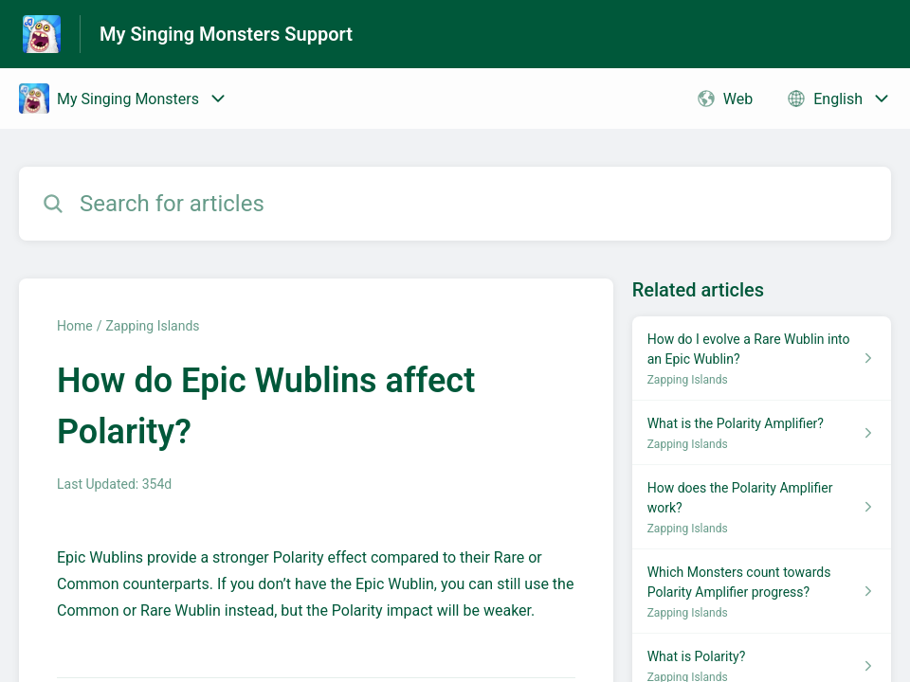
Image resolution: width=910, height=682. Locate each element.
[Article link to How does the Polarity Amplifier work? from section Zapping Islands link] (761, 507)
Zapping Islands (152, 325)
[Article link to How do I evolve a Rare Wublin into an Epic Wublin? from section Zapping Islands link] (761, 358)
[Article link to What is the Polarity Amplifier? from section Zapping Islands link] (761, 433)
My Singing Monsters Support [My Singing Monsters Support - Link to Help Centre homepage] (226, 34)
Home (75, 325)
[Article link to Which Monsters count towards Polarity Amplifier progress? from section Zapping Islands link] (761, 591)
